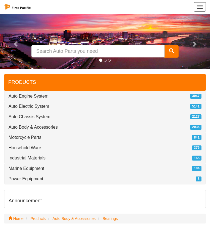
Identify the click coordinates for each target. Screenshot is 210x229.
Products (38, 218)
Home (15, 218)
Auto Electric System (29, 106)
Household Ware (25, 147)
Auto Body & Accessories (33, 127)
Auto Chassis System (29, 116)
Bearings (110, 218)
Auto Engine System (28, 96)
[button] (15, 41)
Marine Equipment (26, 168)
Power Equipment (26, 178)
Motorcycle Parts (25, 137)
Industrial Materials (27, 158)
